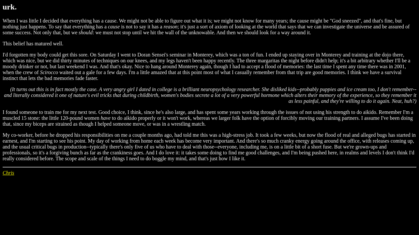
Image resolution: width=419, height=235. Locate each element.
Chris (8, 173)
